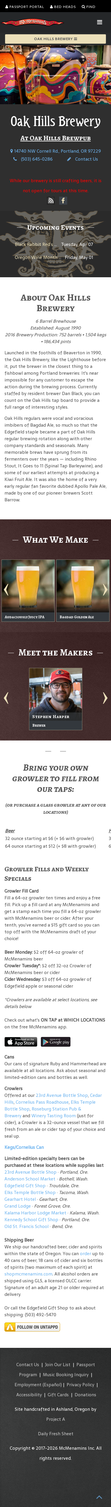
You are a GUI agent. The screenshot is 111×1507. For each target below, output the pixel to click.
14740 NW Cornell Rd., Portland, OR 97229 (55, 151)
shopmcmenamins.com (28, 1274)
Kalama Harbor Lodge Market (35, 1212)
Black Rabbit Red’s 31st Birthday (48, 244)
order (85, 1253)
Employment (28, 1384)
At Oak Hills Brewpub (55, 138)
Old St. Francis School (26, 1226)
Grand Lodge (17, 1206)
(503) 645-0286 (33, 159)
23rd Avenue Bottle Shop (62, 1095)
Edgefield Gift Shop (25, 1185)
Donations (85, 1394)
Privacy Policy (80, 1384)
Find (89, 7)
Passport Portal (24, 7)
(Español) (52, 1384)
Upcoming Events (55, 227)
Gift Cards (58, 1394)
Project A (55, 1419)
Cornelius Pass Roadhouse (42, 1102)
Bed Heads (63, 7)
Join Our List (57, 1364)
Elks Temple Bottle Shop (30, 1192)
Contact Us (82, 159)
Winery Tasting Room (53, 1115)
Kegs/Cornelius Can (24, 1147)
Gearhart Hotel (20, 1199)
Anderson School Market (29, 1179)
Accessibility (29, 1394)
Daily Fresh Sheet (55, 1433)
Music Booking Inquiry (66, 1374)
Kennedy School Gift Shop (31, 1219)
